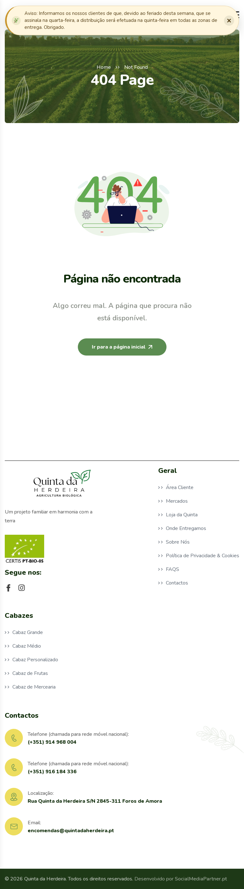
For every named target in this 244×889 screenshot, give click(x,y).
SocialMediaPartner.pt (201, 878)
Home (104, 67)
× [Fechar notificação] (229, 20)
